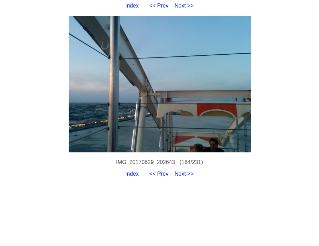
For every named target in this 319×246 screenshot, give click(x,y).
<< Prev (158, 6)
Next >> (184, 6)
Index (132, 6)
